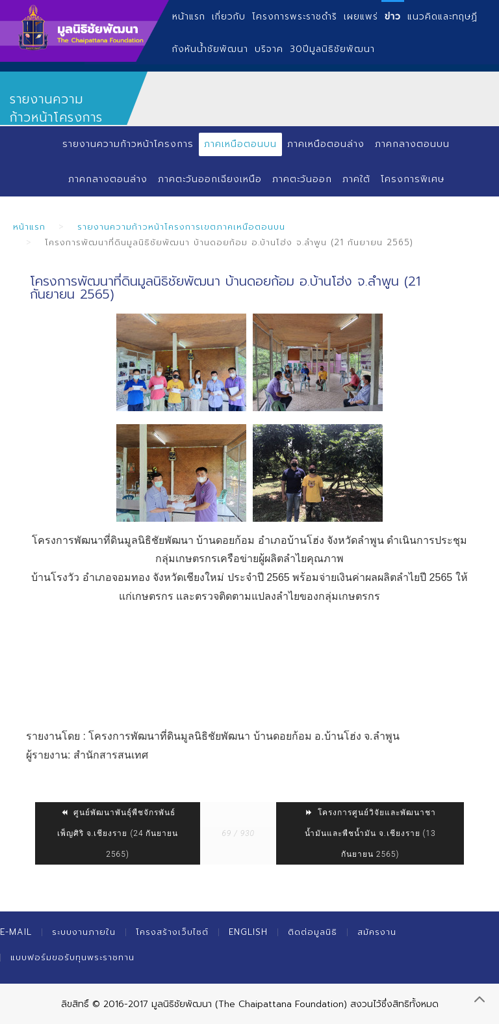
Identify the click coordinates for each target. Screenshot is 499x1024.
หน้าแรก (29, 227)
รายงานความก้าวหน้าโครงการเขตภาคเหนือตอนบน (181, 227)
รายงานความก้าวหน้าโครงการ (128, 144)
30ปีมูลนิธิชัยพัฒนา (332, 49)
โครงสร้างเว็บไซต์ (172, 932)
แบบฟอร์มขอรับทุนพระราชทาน (72, 957)
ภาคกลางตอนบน (412, 144)
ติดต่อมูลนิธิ (312, 932)
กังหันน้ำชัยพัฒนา (210, 49)
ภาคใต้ (357, 179)
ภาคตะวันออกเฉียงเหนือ (209, 179)
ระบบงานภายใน (84, 932)
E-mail (16, 932)
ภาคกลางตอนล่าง (107, 179)
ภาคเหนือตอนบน (240, 144)
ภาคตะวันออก (302, 179)
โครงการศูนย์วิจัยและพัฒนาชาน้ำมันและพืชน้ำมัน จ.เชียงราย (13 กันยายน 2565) (370, 833)
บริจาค (269, 49)
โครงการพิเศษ (413, 179)
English (248, 932)
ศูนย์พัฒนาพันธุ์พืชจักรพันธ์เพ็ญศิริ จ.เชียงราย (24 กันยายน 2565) (118, 833)
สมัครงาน (376, 932)
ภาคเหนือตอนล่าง (326, 144)
